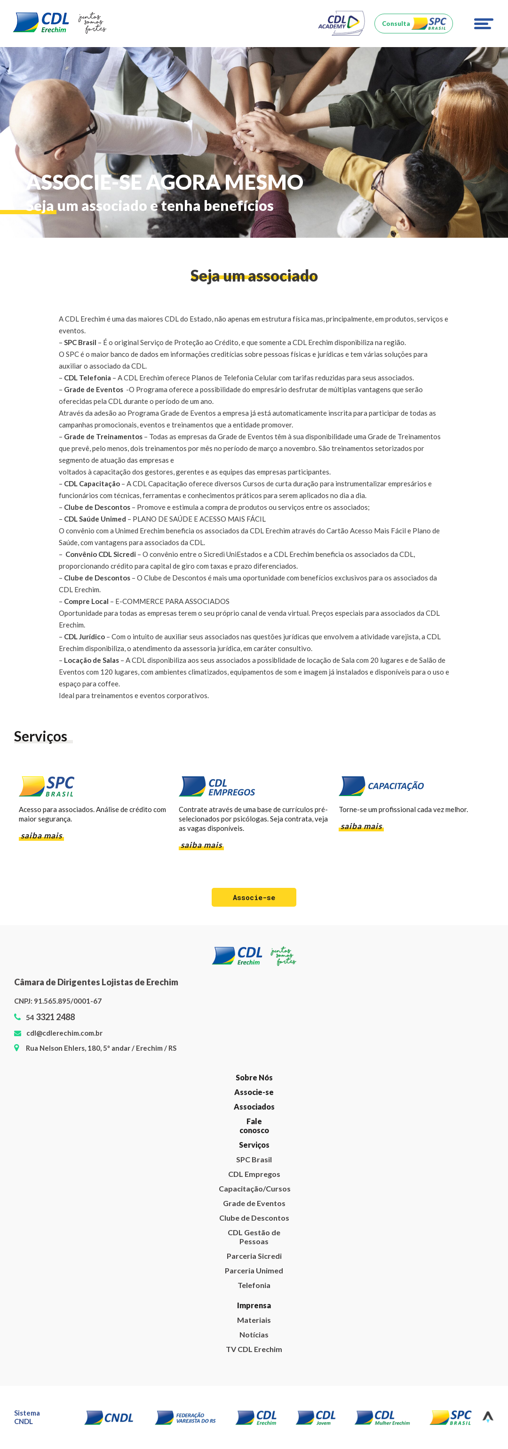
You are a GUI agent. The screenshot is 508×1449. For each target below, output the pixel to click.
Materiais (254, 1320)
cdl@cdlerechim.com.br (64, 1034)
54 (50, 1018)
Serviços (254, 1145)
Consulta (396, 23)
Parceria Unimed (254, 1271)
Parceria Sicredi (254, 1256)
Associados (254, 1107)
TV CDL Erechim (254, 1349)
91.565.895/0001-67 (68, 1002)
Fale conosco (254, 1126)
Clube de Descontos (254, 1218)
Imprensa (254, 1306)
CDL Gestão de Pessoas (254, 1238)
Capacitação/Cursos (254, 1189)
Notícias (254, 1335)
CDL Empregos (254, 1174)
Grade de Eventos (254, 1203)
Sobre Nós (254, 1078)
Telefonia (254, 1285)
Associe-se (254, 1092)
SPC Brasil (254, 1160)
